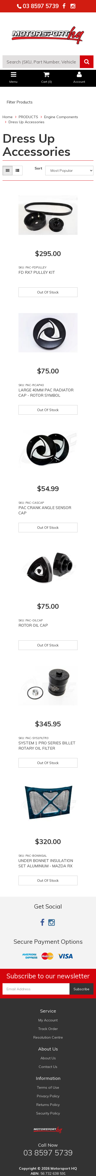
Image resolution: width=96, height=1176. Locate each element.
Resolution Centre (48, 1037)
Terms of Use (48, 1087)
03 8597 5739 (40, 6)
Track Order (48, 1028)
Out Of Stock (48, 292)
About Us (48, 1058)
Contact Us (48, 1066)
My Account (48, 1020)
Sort (38, 168)
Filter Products (20, 102)
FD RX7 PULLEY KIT (36, 272)
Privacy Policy (48, 1096)
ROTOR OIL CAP (33, 625)
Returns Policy (48, 1104)
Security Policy (48, 1113)
